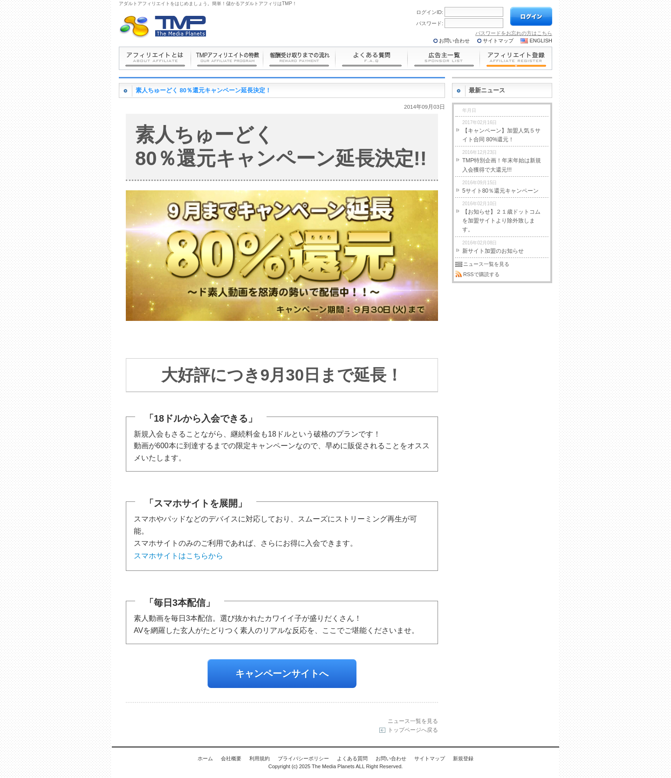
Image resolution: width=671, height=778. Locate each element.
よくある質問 (372, 58)
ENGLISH (541, 40)
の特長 (227, 58)
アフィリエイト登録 (516, 58)
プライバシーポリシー (303, 758)
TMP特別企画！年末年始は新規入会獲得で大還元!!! (501, 160)
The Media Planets (163, 26)
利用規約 (259, 758)
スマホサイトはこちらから (178, 556)
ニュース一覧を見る (413, 721)
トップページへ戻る (413, 730)
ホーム (205, 758)
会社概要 (231, 758)
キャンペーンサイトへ (282, 673)
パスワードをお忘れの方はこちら (513, 33)
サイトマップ (498, 40)
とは (155, 58)
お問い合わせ (454, 40)
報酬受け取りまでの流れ (299, 58)
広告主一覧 (444, 58)
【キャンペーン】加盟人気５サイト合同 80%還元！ (501, 130)
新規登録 (463, 758)
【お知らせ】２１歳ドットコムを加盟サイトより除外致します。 (501, 216)
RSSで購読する (481, 274)
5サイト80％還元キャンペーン (500, 186)
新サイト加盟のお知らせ (493, 246)
